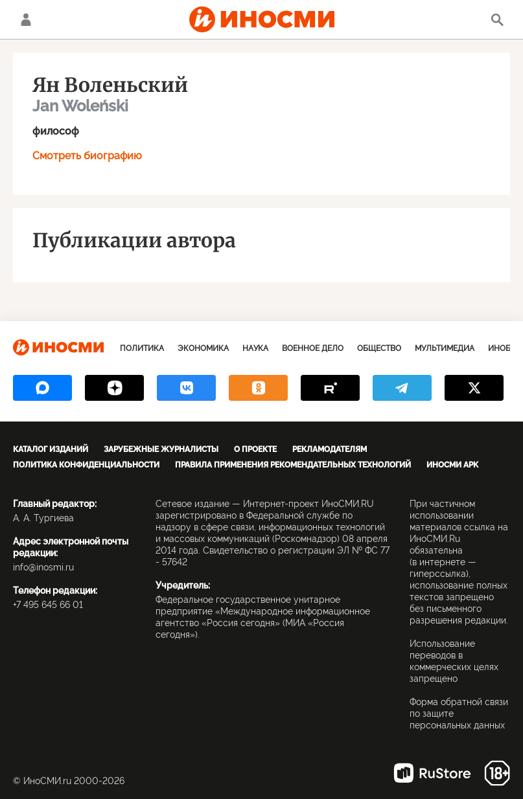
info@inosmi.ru (43, 567)
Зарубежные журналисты (161, 449)
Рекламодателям (329, 449)
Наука (255, 348)
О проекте (255, 449)
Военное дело (312, 348)
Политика (142, 348)
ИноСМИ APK (452, 464)
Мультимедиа (444, 348)
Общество (379, 348)
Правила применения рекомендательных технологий (293, 464)
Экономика (203, 348)
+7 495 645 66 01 (48, 605)
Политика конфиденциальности (86, 464)
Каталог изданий (50, 449)
